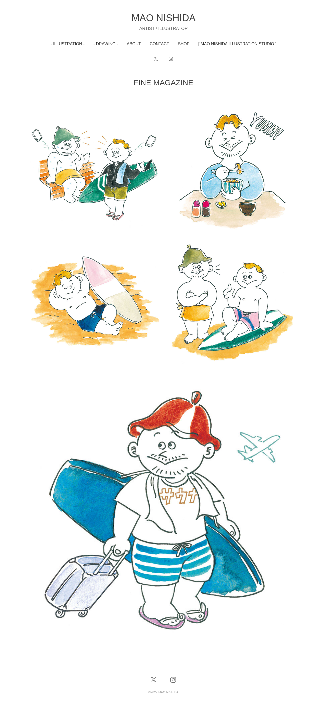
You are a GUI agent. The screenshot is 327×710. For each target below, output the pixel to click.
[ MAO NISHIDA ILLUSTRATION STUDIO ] (237, 44)
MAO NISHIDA (163, 18)
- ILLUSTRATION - (68, 44)
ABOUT (134, 44)
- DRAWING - (106, 44)
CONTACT (159, 44)
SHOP (184, 44)
